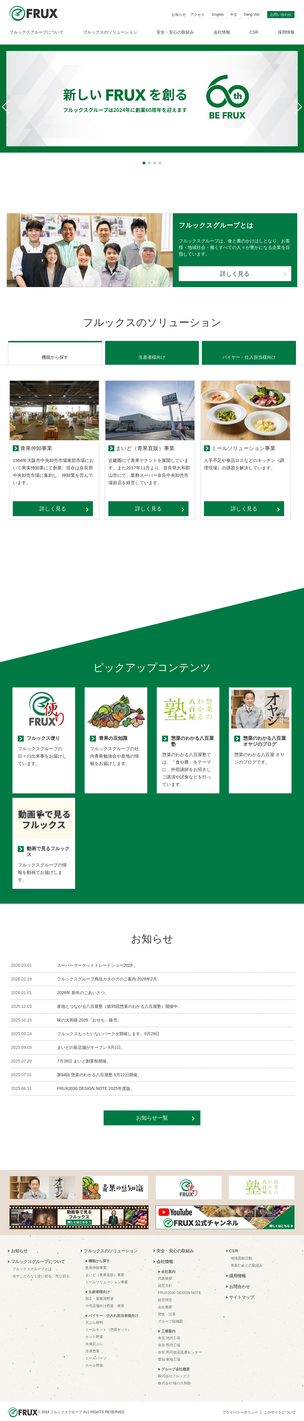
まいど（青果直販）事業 (104, 1267)
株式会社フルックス (174, 1369)
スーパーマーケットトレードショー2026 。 (97, 957)
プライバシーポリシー (240, 1405)
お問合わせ (239, 1279)
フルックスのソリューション (110, 32)
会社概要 (165, 1300)
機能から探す (55, 349)
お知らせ (179, 14)
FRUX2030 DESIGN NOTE (179, 1285)
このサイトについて (280, 1405)
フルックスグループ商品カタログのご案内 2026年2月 (107, 971)
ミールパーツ (96, 1351)
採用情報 (286, 32)
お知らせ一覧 (152, 1110)
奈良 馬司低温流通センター (180, 1345)
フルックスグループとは (32, 1261)
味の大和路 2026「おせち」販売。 (89, 1012)
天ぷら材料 (94, 1315)
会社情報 (221, 32)
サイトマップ (241, 1289)
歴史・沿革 (167, 1307)
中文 (233, 14)
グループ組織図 (170, 1314)
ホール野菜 (94, 1358)
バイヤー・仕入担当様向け (249, 349)
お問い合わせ (281, 14)
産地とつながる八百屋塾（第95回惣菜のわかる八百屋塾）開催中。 (119, 999)
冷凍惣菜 (92, 1344)
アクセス (197, 14)
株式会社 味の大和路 (174, 1376)
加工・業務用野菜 (99, 1291)
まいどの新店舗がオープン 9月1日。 (91, 1040)
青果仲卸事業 (96, 1260)
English (218, 14)
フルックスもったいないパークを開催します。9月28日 (108, 1026)
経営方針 (165, 1278)
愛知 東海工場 (169, 1352)
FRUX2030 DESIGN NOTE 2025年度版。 (95, 1081)
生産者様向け (152, 349)
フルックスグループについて (37, 32)
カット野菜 (94, 1329)
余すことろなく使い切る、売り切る (40, 1269)
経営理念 (165, 1292)
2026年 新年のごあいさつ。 (83, 985)
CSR (254, 32)
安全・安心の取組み (175, 32)
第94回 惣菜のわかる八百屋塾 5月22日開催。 (99, 1067)
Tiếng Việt (251, 14)
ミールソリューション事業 (106, 1275)
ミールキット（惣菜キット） (108, 1322)
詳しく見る (235, 273)
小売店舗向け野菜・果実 (104, 1298)
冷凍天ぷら (94, 1336)
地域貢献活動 (241, 1251)
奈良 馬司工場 (169, 1338)
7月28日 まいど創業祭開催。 (84, 1053)
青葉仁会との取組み (247, 1258)
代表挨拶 (165, 1271)
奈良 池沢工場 (169, 1330)
